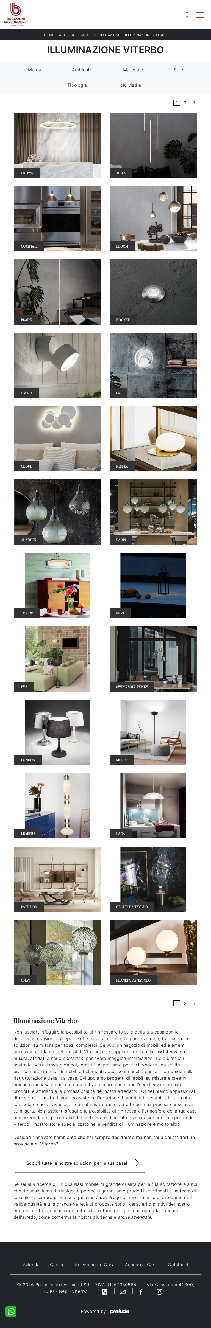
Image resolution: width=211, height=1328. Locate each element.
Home (49, 35)
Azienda (31, 1264)
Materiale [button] (133, 69)
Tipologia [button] (77, 85)
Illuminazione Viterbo (146, 35)
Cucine (57, 1264)
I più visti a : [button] (131, 85)
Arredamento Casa (95, 1264)
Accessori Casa (74, 35)
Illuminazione (107, 35)
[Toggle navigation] (200, 14)
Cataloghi (178, 1264)
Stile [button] (178, 69)
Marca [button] (34, 69)
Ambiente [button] (82, 69)
